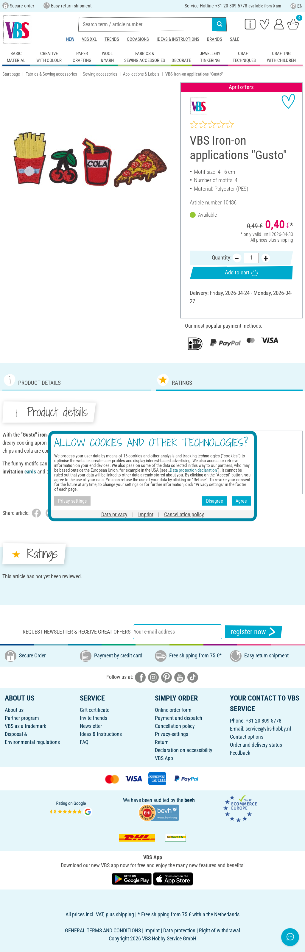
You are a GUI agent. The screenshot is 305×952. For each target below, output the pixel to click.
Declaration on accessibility (183, 750)
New (70, 39)
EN (296, 6)
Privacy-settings (171, 734)
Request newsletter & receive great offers (76, 632)
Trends (112, 39)
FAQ (84, 742)
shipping (285, 240)
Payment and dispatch (178, 718)
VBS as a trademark (25, 726)
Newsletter (91, 726)
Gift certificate (94, 710)
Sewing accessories (100, 74)
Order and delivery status (256, 745)
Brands (214, 39)
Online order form (173, 710)
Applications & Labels (141, 74)
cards (116, 463)
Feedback (240, 753)
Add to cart (241, 272)
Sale (234, 39)
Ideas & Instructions (178, 39)
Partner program (22, 718)
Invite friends (93, 718)
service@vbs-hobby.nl (268, 729)
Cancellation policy (175, 726)
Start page (11, 74)
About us (14, 710)
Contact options (246, 737)
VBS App (164, 758)
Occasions (138, 39)
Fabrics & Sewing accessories (51, 74)
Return (162, 742)
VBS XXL (89, 39)
